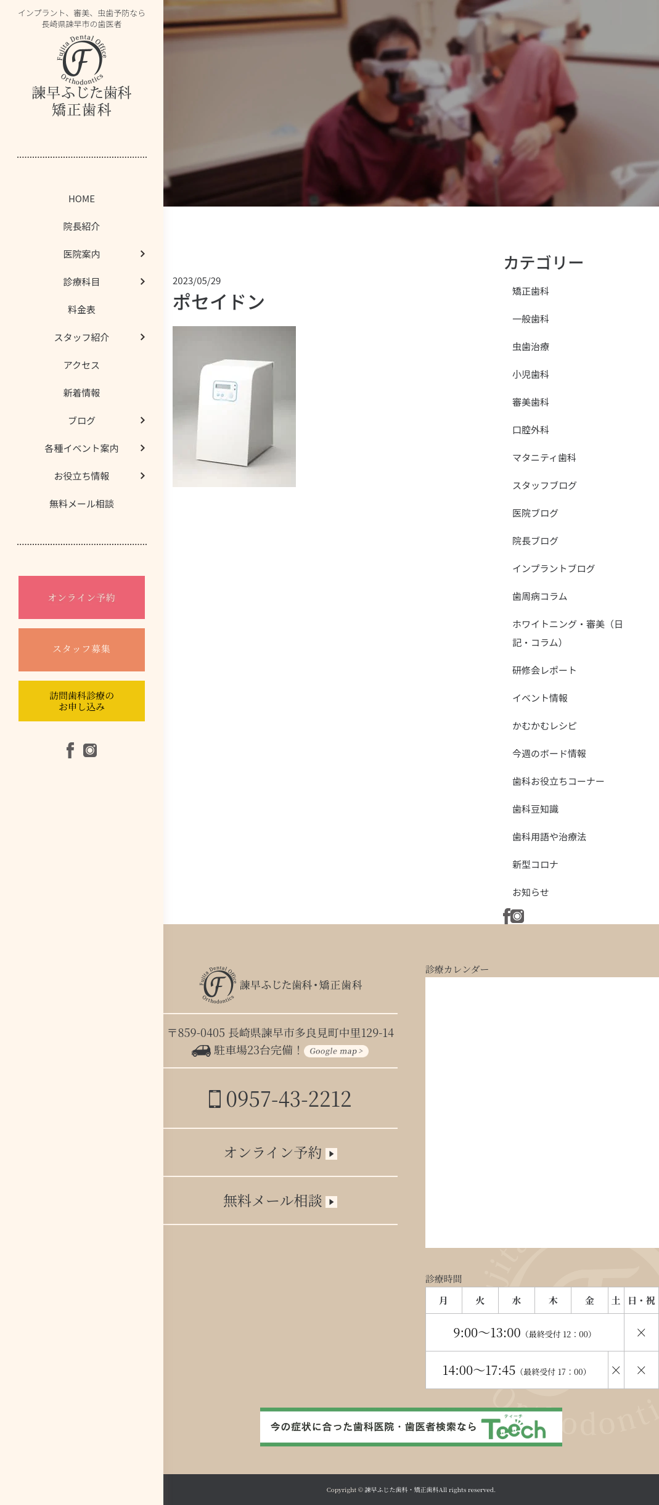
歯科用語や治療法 (549, 836)
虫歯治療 (530, 346)
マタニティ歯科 (544, 457)
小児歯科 (530, 373)
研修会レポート (544, 669)
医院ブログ (535, 512)
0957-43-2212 (280, 1097)
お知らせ (530, 891)
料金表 (82, 309)
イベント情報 (540, 697)
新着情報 (81, 392)
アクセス (81, 364)
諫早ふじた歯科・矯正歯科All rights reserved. (430, 1489)
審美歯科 (530, 401)
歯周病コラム (540, 595)
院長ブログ (535, 540)
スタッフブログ (544, 484)
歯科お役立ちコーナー (558, 780)
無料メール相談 (81, 503)
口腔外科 (530, 429)
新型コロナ (535, 864)
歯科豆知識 (535, 808)
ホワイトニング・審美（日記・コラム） (567, 633)
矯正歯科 (530, 290)
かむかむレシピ (544, 725)
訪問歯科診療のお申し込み (81, 701)
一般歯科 (530, 318)
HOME (81, 198)
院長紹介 (81, 225)
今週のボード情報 (549, 753)
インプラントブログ (554, 568)
